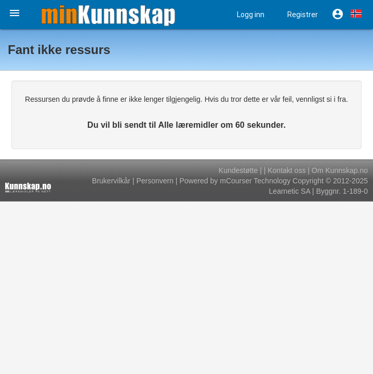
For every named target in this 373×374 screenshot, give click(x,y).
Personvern (155, 181)
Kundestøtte (238, 170)
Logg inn (250, 14)
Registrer (302, 14)
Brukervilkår (111, 181)
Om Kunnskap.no (340, 170)
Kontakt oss (286, 170)
